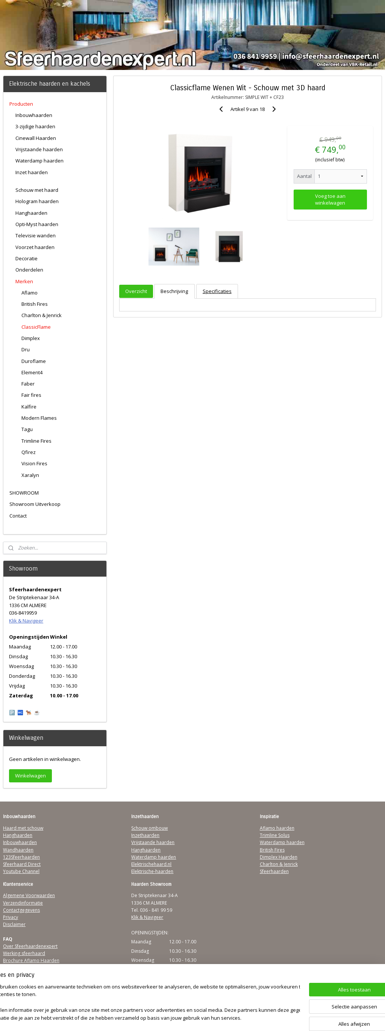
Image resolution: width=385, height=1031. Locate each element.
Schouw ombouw (149, 828)
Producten (21, 103)
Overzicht (136, 291)
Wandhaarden (18, 850)
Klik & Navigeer (26, 620)
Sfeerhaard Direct (22, 864)
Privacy (10, 917)
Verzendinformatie (23, 903)
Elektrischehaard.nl (151, 864)
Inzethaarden (145, 835)
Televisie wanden (35, 235)
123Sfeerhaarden (21, 857)
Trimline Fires (36, 440)
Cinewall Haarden (35, 138)
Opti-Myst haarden (36, 224)
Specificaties (216, 291)
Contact (18, 515)
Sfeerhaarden (274, 871)
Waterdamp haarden (39, 160)
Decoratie (26, 258)
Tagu (27, 429)
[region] (143, 1003)
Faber (28, 383)
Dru (25, 349)
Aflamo (29, 292)
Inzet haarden (31, 172)
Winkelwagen (30, 775)
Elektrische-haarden (152, 871)
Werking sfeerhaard (24, 953)
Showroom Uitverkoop (35, 504)
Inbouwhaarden (33, 115)
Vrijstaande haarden (39, 149)
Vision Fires (34, 463)
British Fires (34, 304)
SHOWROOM (24, 492)
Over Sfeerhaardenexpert (30, 946)
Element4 (31, 372)
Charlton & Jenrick (41, 315)
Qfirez (28, 452)
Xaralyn (30, 475)
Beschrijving (174, 291)
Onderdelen (29, 269)
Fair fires (31, 395)
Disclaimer (14, 924)
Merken (24, 281)
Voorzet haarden (35, 247)
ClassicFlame (36, 326)
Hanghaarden (31, 213)
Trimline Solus (275, 835)
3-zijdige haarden (35, 126)
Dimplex (30, 338)
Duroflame (33, 361)
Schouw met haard (36, 190)
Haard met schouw (23, 828)
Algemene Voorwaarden (29, 895)
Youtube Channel (21, 871)
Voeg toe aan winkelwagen (330, 199)
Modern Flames (39, 418)
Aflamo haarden (277, 828)
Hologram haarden (37, 201)
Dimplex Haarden (278, 857)
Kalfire (28, 406)
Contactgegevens (21, 910)
